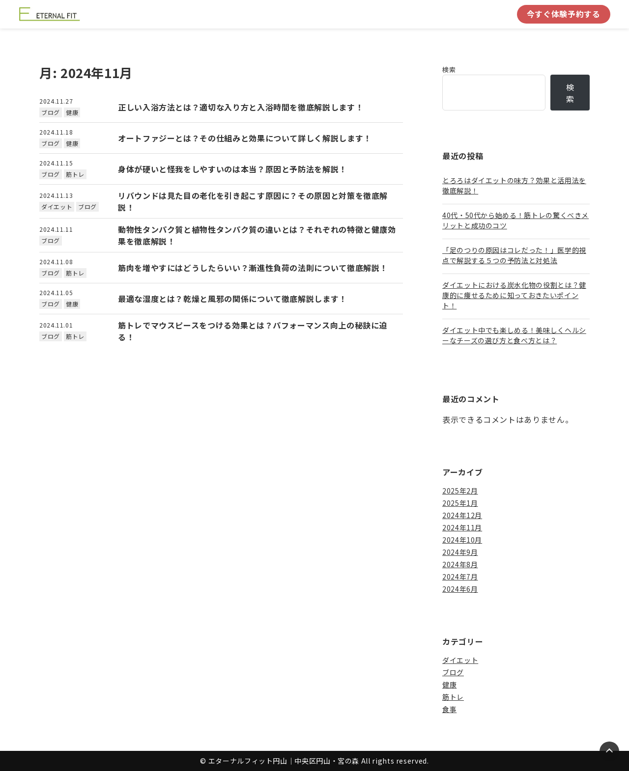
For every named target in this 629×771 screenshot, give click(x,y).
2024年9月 (460, 552)
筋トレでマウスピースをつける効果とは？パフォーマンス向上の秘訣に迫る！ (252, 331)
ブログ (50, 112)
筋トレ (75, 174)
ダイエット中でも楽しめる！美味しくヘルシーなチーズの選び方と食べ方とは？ (514, 335)
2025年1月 (460, 503)
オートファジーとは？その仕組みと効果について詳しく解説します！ (245, 138)
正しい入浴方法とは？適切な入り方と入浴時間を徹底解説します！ (240, 107)
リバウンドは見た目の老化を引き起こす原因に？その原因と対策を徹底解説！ (253, 201)
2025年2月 (460, 491)
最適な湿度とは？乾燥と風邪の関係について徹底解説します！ (232, 298)
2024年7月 (460, 576)
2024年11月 (462, 527)
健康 (72, 112)
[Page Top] (609, 751)
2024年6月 (460, 589)
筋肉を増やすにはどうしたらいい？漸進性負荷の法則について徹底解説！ (253, 268)
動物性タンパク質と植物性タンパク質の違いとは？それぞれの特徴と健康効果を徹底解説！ (257, 235)
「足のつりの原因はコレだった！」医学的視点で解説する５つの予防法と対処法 (514, 255)
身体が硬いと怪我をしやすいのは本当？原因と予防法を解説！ (232, 169)
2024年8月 (460, 564)
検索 (449, 69)
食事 (449, 709)
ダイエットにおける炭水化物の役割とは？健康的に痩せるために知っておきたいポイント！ (514, 295)
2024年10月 (462, 540)
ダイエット (56, 206)
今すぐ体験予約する (563, 14)
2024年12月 (462, 515)
